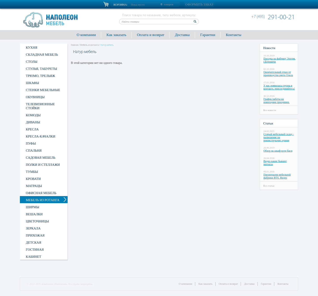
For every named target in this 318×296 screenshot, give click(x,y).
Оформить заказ (199, 4)
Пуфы (31, 143)
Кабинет (33, 256)
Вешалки (34, 214)
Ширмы (32, 207)
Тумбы (32, 172)
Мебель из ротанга (42, 200)
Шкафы (32, 83)
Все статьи (268, 185)
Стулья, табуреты (41, 69)
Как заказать (116, 35)
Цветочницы (37, 221)
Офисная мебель (41, 193)
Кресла (32, 129)
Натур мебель (107, 45)
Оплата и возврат (150, 35)
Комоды (33, 115)
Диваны (33, 122)
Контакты (233, 35)
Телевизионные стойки (40, 106)
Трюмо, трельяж (40, 76)
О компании (86, 35)
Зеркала (33, 228)
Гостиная (35, 249)
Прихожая (35, 235)
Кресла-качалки (40, 136)
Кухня (31, 47)
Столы (31, 61)
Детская (33, 242)
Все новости (269, 110)
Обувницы (35, 97)
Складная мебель (42, 54)
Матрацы (34, 186)
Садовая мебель (40, 157)
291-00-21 (274, 17)
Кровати (33, 179)
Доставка (182, 35)
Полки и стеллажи (43, 164)
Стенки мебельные (43, 90)
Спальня (34, 150)
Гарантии (207, 35)
